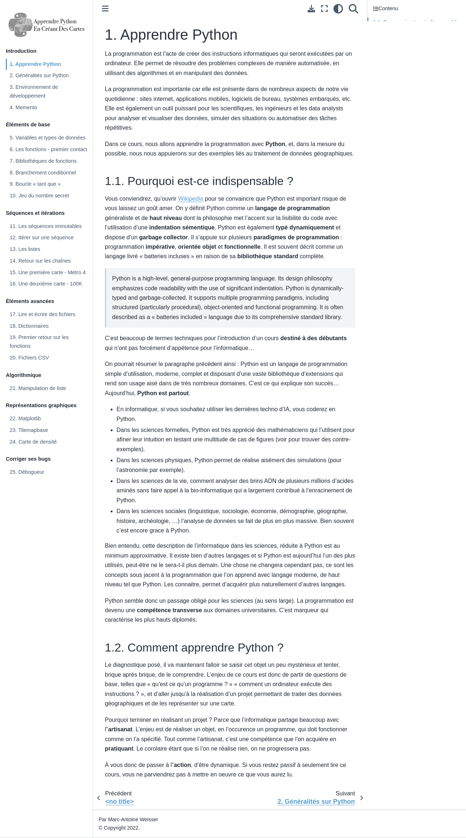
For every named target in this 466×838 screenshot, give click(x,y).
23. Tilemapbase (28, 430)
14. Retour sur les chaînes (40, 261)
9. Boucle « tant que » (34, 184)
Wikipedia (190, 199)
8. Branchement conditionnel (42, 173)
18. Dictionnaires (28, 326)
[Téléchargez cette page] (311, 8)
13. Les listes (24, 249)
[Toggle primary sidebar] (105, 8)
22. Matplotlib (25, 418)
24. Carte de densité (33, 442)
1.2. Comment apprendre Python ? (413, 41)
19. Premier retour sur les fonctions (38, 341)
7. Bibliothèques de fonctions (42, 161)
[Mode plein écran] (324, 8)
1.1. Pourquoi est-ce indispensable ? (416, 26)
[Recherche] (353, 8)
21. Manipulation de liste (37, 388)
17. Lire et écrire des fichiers (42, 314)
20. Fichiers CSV (29, 358)
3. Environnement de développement (33, 91)
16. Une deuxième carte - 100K (45, 284)
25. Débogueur (26, 472)
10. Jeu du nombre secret (39, 195)
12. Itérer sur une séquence (41, 237)
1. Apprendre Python (35, 64)
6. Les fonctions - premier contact (48, 149)
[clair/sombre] (338, 8)
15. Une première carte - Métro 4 (47, 272)
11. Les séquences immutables (45, 226)
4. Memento (23, 107)
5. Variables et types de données (47, 138)
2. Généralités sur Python (38, 75)
